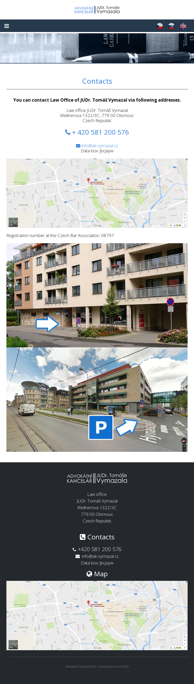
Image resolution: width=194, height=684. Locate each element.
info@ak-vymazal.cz (99, 145)
